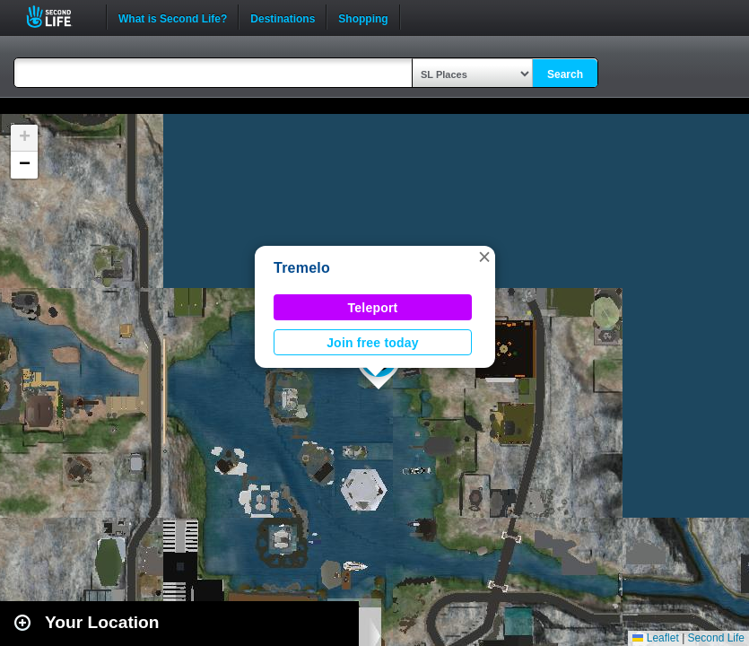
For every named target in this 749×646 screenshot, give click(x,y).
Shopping (363, 17)
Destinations (282, 17)
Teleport (373, 308)
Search (565, 74)
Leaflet (655, 638)
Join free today (373, 343)
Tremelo (302, 267)
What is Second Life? (172, 17)
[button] (484, 256)
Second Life (58, 16)
